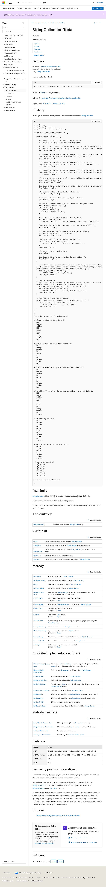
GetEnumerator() (38, 604)
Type (58, 614)
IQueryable (80, 735)
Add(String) (37, 576)
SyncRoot (36, 559)
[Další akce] (100, 23)
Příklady (36, 46)
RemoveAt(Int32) (38, 641)
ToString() (36, 645)
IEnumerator (64, 670)
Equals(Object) (38, 598)
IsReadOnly (37, 545)
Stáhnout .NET (97, 8)
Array (53, 666)
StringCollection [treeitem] (11, 90)
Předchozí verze (21, 878)
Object (43, 93)
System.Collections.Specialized (50, 67)
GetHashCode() (38, 608)
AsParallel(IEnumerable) (40, 731)
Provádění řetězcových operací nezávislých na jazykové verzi (58, 815)
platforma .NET (43, 23)
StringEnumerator (63, 604)
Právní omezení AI (8, 878)
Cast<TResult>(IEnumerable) (42, 723)
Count (35, 541)
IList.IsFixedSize (38, 694)
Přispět (38, 878)
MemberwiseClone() (39, 631)
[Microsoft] (3, 2)
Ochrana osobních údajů (50, 878)
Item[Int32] (37, 556)
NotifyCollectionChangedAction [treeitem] (14, 70)
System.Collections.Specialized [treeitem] (13, 35)
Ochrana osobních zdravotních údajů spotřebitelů (77, 878)
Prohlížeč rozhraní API (57, 23)
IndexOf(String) (38, 621)
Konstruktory (38, 52)
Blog (30, 878)
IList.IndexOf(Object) (39, 684)
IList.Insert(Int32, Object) (41, 690)
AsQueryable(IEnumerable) (41, 735)
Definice (36, 44)
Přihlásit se (100, 3)
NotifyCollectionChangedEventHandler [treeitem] (14, 80)
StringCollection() (38, 525)
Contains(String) (38, 588)
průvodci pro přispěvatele (44, 843)
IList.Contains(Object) (40, 680)
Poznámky (37, 49)
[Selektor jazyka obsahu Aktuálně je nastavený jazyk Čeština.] (6, 873)
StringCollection (87, 115)
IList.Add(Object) (38, 676)
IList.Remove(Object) (39, 706)
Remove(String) (38, 637)
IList (63, 103)
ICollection (47, 103)
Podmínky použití (7, 881)
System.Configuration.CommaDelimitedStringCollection (61, 98)
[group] (67, 304)
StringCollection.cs (43, 72)
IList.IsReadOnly (38, 698)
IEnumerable (56, 103)
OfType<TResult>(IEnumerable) (43, 727)
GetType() (36, 614)
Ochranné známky (21, 881)
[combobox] (14, 27)
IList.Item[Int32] (38, 702)
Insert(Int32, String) (39, 627)
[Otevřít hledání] (94, 3)
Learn (34, 23)
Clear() (35, 584)
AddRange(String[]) (39, 580)
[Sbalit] (23, 23)
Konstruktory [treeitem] (10, 93)
